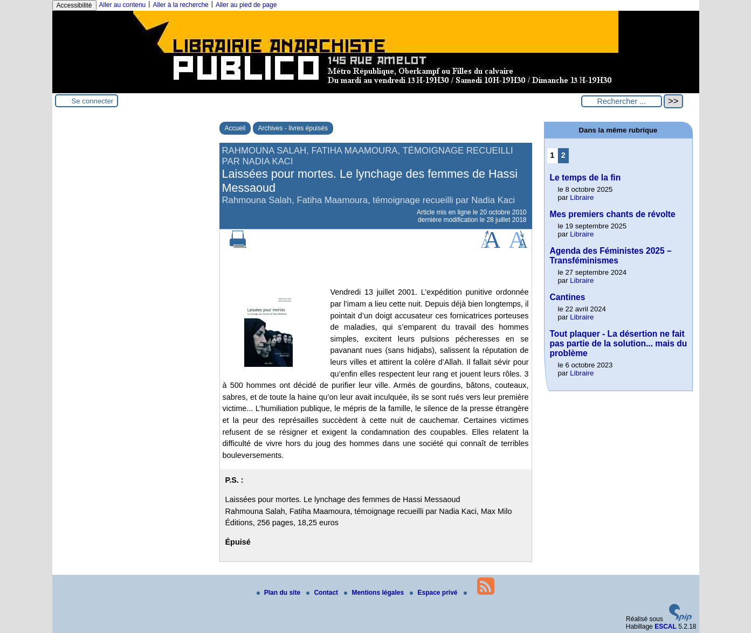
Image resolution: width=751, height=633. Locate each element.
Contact (323, 592)
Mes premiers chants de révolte (613, 214)
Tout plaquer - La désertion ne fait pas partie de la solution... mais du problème (618, 343)
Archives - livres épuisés (293, 128)
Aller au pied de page (246, 5)
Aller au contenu (122, 5)
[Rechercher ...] (621, 101)
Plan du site (279, 592)
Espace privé (434, 592)
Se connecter (93, 101)
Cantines (567, 297)
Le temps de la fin (585, 177)
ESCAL (665, 626)
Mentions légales (374, 592)
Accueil (235, 128)
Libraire (582, 197)
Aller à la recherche (180, 5)
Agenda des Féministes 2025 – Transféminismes (611, 255)
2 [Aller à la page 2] (563, 155)
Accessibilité (74, 5)
